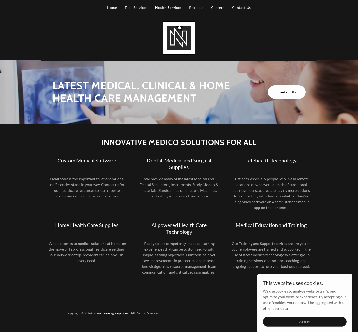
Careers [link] (217, 7)
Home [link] (112, 7)
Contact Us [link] (241, 7)
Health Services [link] (168, 7)
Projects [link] (196, 7)
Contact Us (287, 92)
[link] (179, 37)
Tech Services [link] (136, 7)
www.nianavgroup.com (111, 313)
